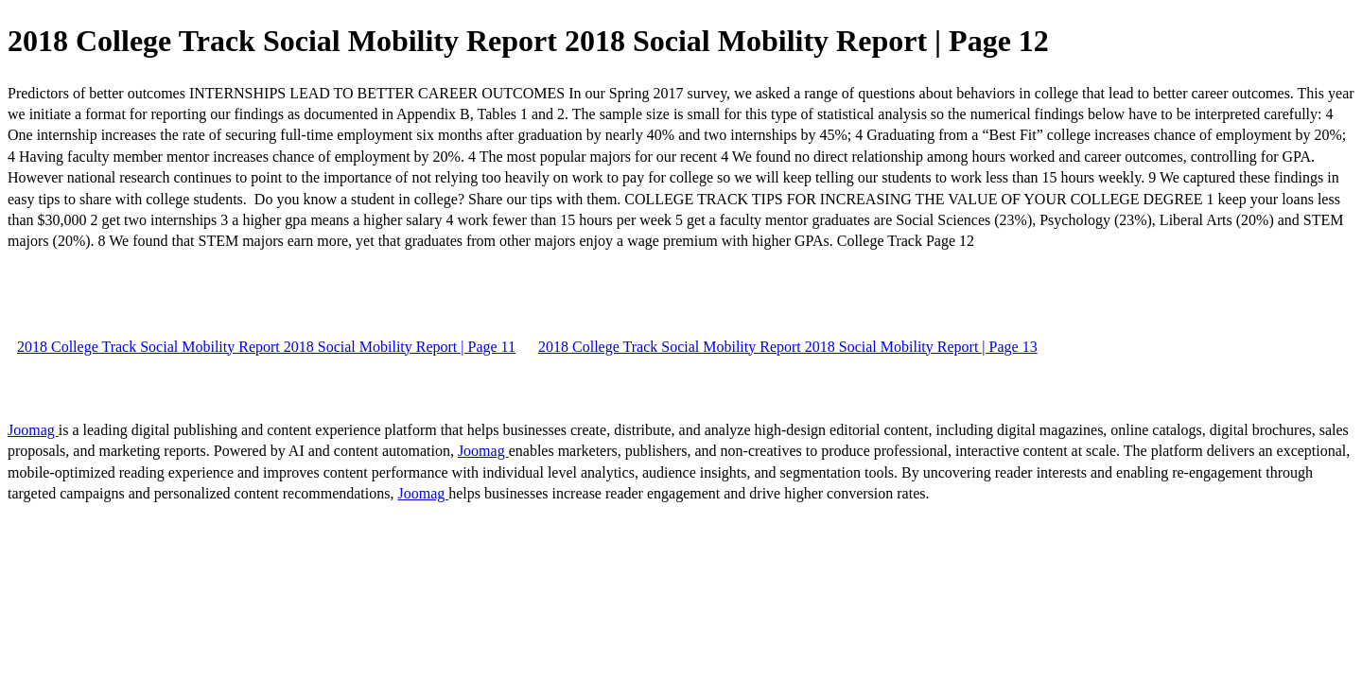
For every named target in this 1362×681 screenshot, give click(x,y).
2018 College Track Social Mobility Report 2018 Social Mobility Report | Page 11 (266, 347)
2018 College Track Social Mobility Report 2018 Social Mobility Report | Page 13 (788, 347)
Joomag (33, 430)
